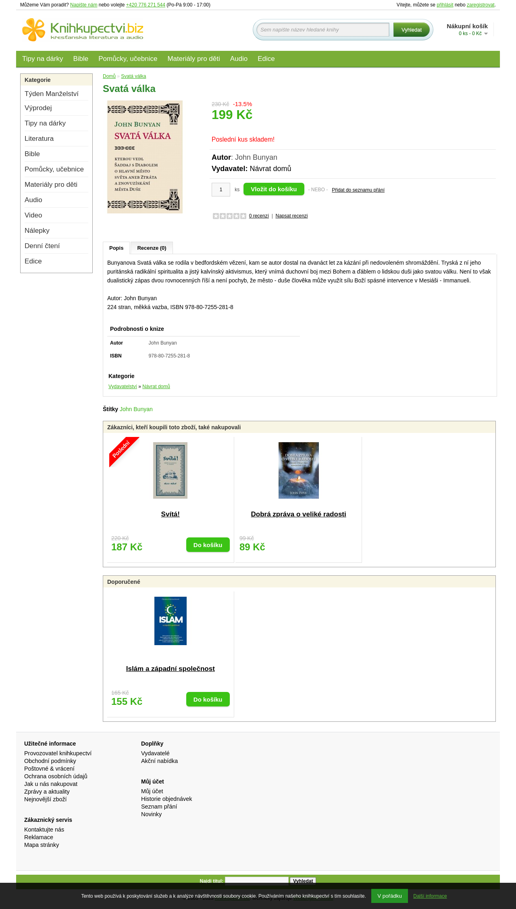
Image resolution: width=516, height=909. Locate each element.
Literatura (39, 138)
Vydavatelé (155, 753)
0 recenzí (259, 216)
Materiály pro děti (193, 59)
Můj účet (152, 791)
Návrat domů (270, 169)
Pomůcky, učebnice (127, 59)
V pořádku (389, 896)
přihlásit (445, 5)
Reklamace (38, 837)
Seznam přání (159, 806)
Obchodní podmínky (50, 761)
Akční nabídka (159, 761)
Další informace (430, 896)
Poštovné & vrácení (49, 768)
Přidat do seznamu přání (358, 190)
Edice (266, 59)
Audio (239, 59)
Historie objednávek (166, 799)
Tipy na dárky (42, 59)
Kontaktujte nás (44, 829)
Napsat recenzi (291, 216)
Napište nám (83, 5)
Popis (116, 248)
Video (33, 215)
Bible (80, 59)
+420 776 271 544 (145, 5)
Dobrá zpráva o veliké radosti (298, 514)
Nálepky (37, 230)
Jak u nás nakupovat (50, 784)
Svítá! (170, 514)
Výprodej (38, 108)
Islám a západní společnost (170, 669)
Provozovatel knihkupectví (58, 753)
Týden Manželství (52, 94)
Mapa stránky (41, 845)
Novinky (151, 814)
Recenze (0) (151, 248)
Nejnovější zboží (45, 799)
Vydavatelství (122, 386)
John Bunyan (136, 409)
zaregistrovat (481, 5)
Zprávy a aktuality (47, 791)
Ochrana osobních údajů (55, 776)
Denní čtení (42, 246)
